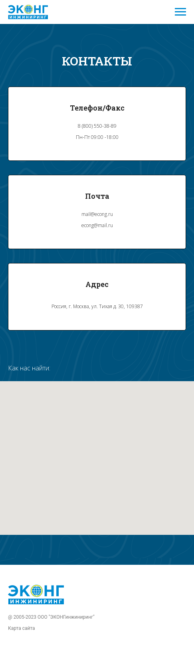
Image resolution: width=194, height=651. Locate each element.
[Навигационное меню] (180, 12)
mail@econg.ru (97, 214)
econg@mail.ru (97, 225)
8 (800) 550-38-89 (97, 126)
